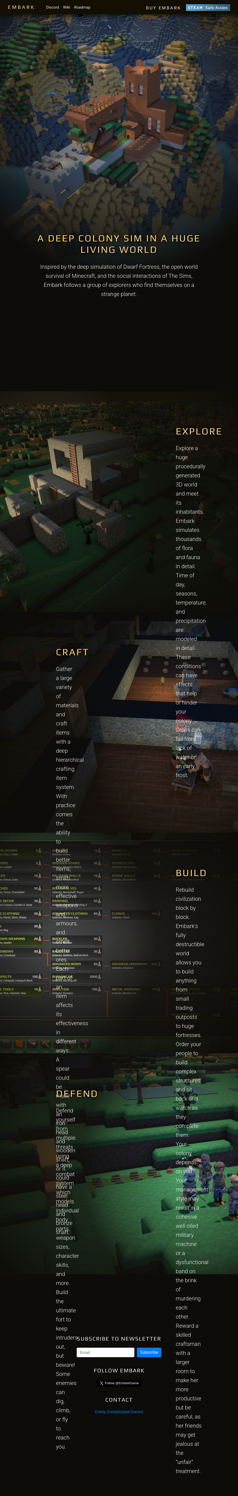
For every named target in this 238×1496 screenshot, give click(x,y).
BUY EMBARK (188, 7)
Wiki (66, 7)
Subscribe (149, 1352)
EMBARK (21, 7)
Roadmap (82, 7)
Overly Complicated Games (119, 1411)
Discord (52, 7)
